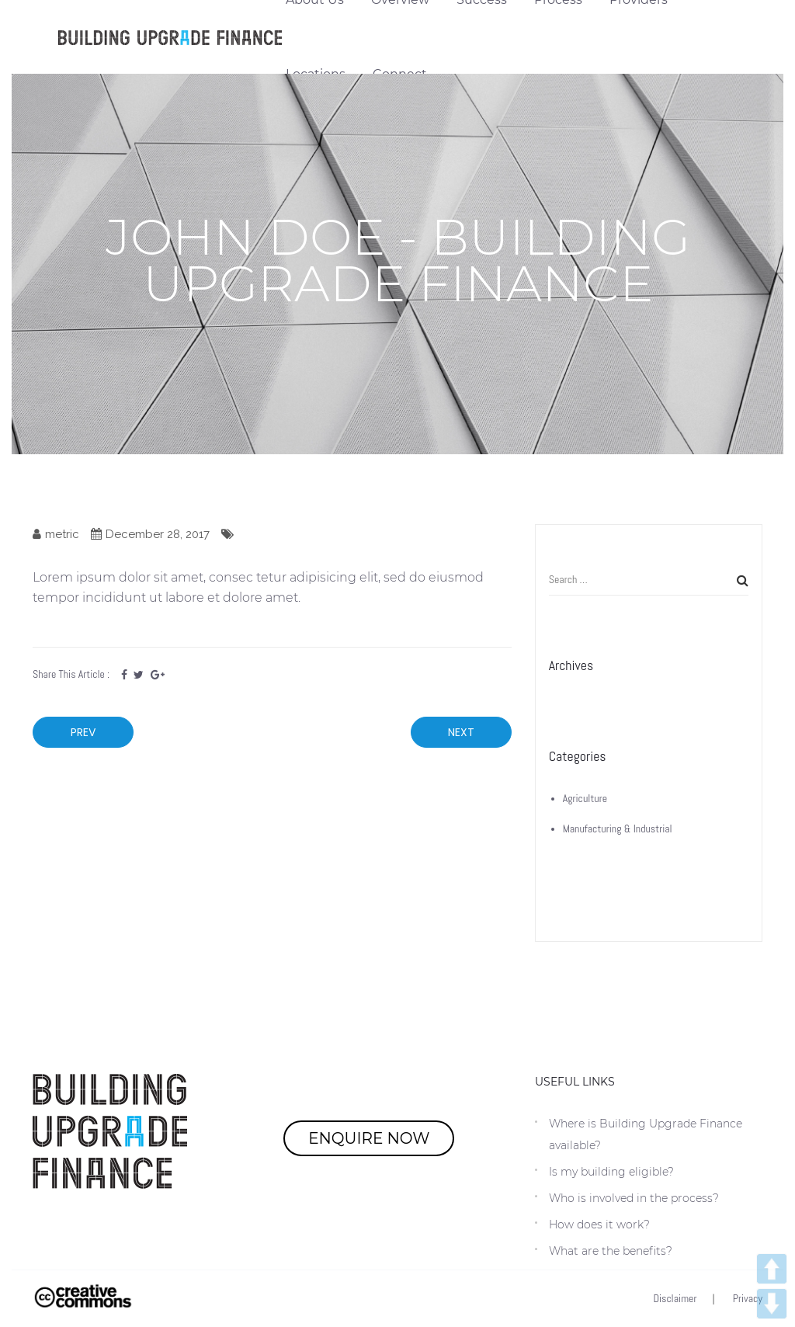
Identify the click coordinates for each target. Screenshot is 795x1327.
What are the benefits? (610, 1251)
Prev (83, 732)
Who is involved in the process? (634, 1198)
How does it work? (599, 1224)
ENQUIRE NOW (368, 1138)
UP (771, 1268)
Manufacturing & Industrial (617, 828)
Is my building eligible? (611, 1172)
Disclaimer (675, 1298)
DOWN (771, 1303)
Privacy (747, 1298)
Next (461, 732)
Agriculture (585, 798)
